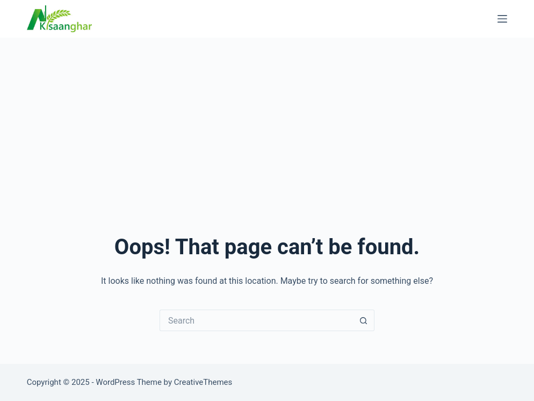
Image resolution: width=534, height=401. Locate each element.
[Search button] (363, 320)
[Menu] (502, 19)
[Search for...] (256, 320)
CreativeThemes (203, 382)
